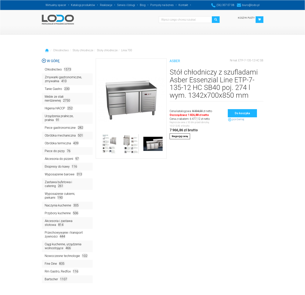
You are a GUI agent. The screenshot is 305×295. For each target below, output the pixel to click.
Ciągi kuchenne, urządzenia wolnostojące (63, 246)
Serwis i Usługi (126, 5)
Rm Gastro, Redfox (62, 271)
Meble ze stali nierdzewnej (58, 99)
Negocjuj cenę (180, 136)
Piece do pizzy (58, 150)
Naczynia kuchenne (62, 205)
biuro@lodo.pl (248, 5)
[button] (259, 19)
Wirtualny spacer (56, 5)
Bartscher (56, 279)
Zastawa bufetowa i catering (58, 184)
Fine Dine (55, 263)
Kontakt (183, 5)
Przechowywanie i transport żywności (64, 235)
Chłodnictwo (61, 50)
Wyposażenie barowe (64, 174)
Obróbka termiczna (62, 143)
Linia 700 (126, 50)
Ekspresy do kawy (61, 166)
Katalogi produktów (83, 5)
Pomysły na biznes (162, 5)
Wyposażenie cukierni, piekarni (60, 196)
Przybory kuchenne (62, 213)
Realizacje (106, 5)
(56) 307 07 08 (222, 5)
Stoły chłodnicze (83, 50)
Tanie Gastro (57, 88)
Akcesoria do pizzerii (62, 158)
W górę (51, 61)
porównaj (236, 119)
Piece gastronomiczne (64, 127)
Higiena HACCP (59, 108)
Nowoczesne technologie (66, 255)
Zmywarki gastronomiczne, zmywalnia (63, 79)
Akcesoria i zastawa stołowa (58, 223)
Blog (142, 5)
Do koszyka (242, 113)
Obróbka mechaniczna (64, 135)
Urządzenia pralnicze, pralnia (59, 118)
